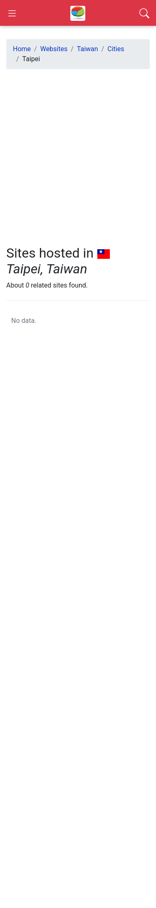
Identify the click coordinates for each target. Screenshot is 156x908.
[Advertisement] (78, 154)
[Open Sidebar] (12, 13)
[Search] (144, 13)
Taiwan (87, 49)
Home (22, 49)
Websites (54, 49)
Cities (115, 49)
